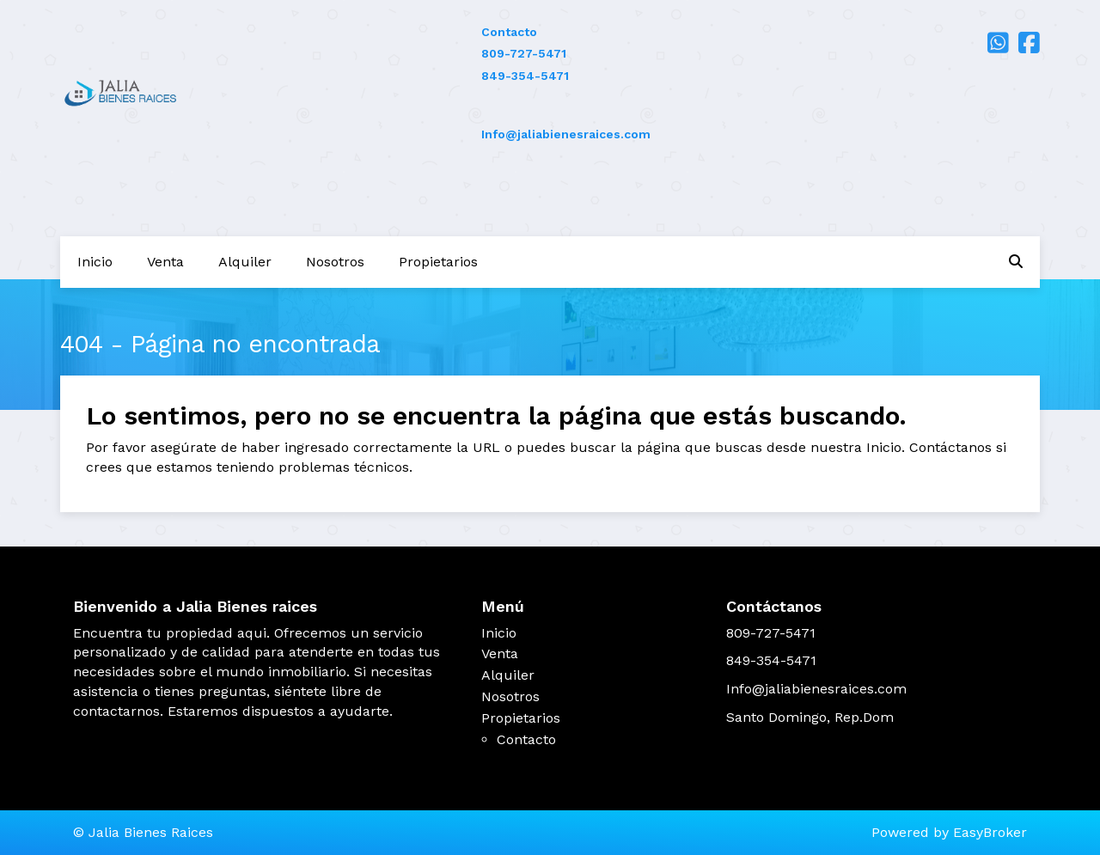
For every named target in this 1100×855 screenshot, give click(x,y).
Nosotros (335, 261)
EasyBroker (990, 832)
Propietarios (438, 261)
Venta (165, 261)
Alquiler (245, 261)
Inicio (95, 261)
